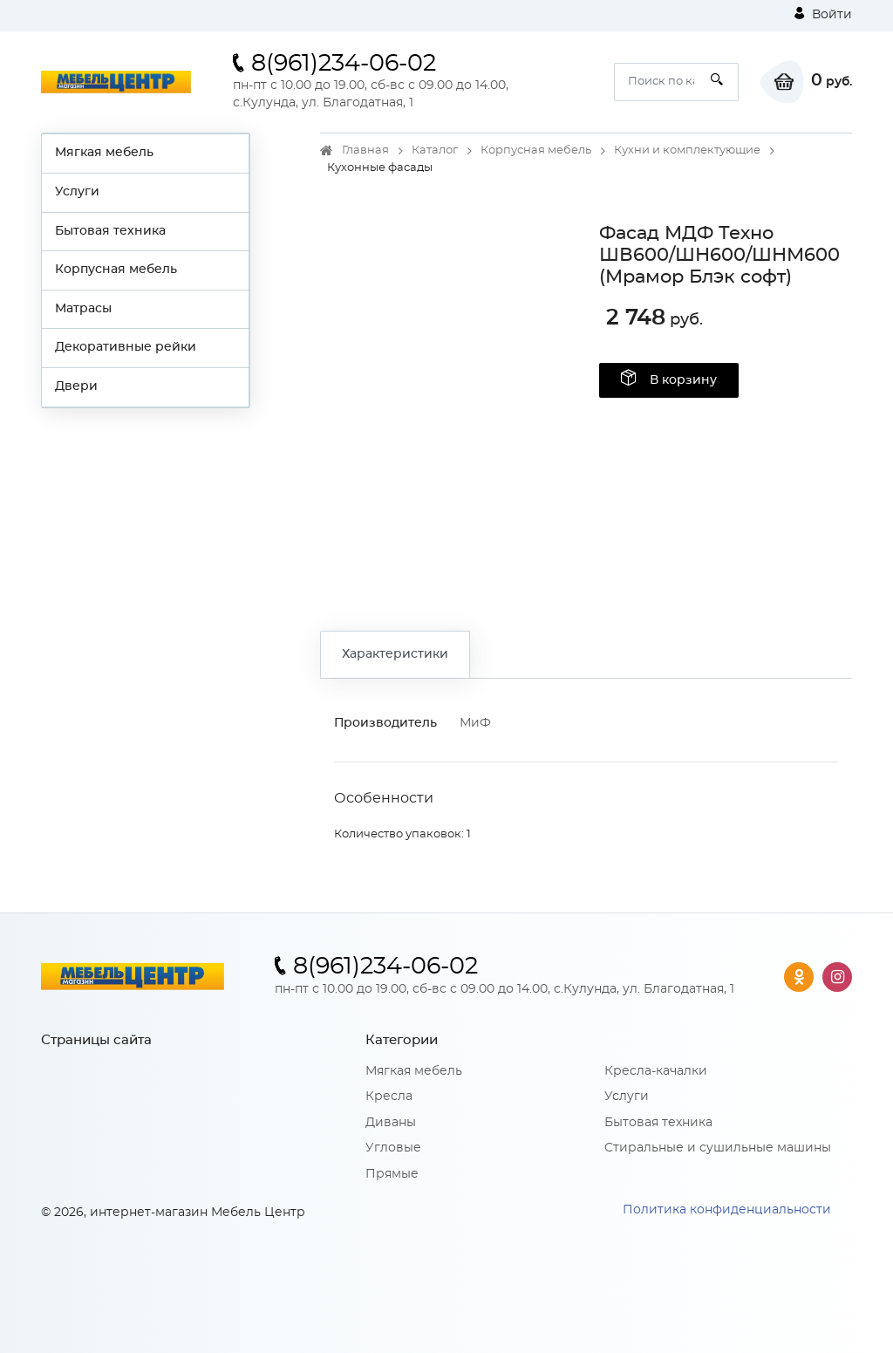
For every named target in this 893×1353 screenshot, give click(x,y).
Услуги (77, 192)
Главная (365, 150)
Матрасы (83, 309)
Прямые (392, 1174)
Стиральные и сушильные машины (717, 1148)
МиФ (475, 723)
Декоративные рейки (125, 347)
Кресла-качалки (655, 1071)
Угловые (393, 1148)
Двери (76, 386)
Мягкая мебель (104, 153)
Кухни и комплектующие (687, 150)
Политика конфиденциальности (727, 1210)
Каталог (435, 150)
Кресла (388, 1096)
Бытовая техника (110, 231)
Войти (823, 14)
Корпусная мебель (116, 269)
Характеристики (395, 654)
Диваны (390, 1123)
